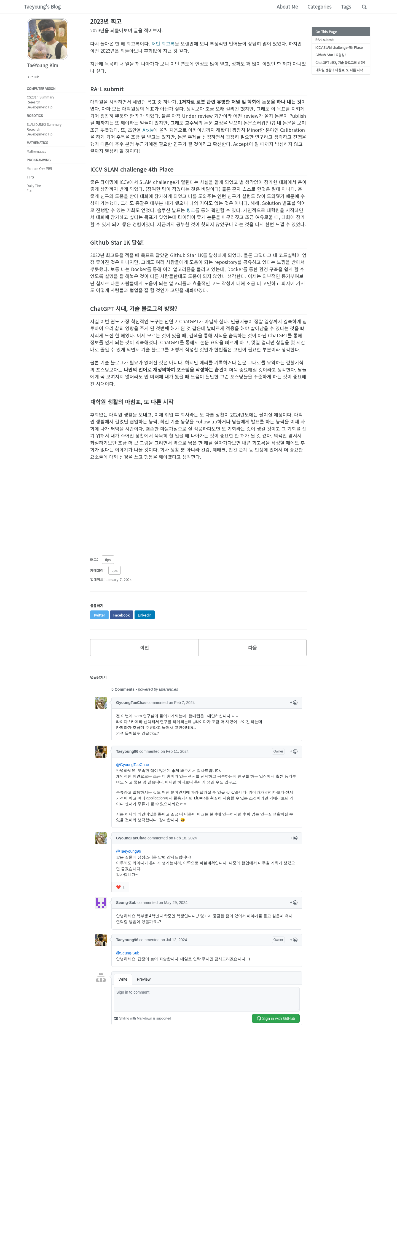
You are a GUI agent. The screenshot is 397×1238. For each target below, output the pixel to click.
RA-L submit (324, 39)
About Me (287, 6)
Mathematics (36, 151)
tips (108, 559)
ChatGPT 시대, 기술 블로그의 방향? (340, 62)
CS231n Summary (40, 97)
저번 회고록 (163, 43)
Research (33, 102)
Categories (319, 6)
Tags (346, 6)
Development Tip (40, 107)
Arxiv (148, 129)
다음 (252, 647)
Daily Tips (34, 185)
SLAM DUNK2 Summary (44, 124)
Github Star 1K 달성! (329, 54)
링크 (190, 210)
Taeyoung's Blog (42, 6)
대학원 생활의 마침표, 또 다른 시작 (339, 69)
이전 (144, 647)
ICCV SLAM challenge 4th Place (338, 47)
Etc (29, 190)
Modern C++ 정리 (39, 168)
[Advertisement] (198, 505)
